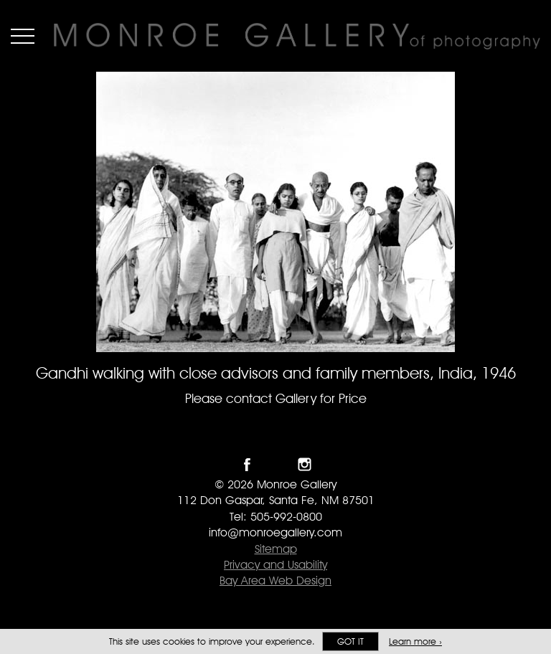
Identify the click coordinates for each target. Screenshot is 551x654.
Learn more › (415, 641)
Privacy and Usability (275, 565)
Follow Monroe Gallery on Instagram (304, 464)
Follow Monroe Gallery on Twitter (275, 464)
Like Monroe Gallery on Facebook (247, 464)
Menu (22, 36)
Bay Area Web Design (275, 580)
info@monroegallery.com (275, 532)
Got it (350, 641)
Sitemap (276, 549)
